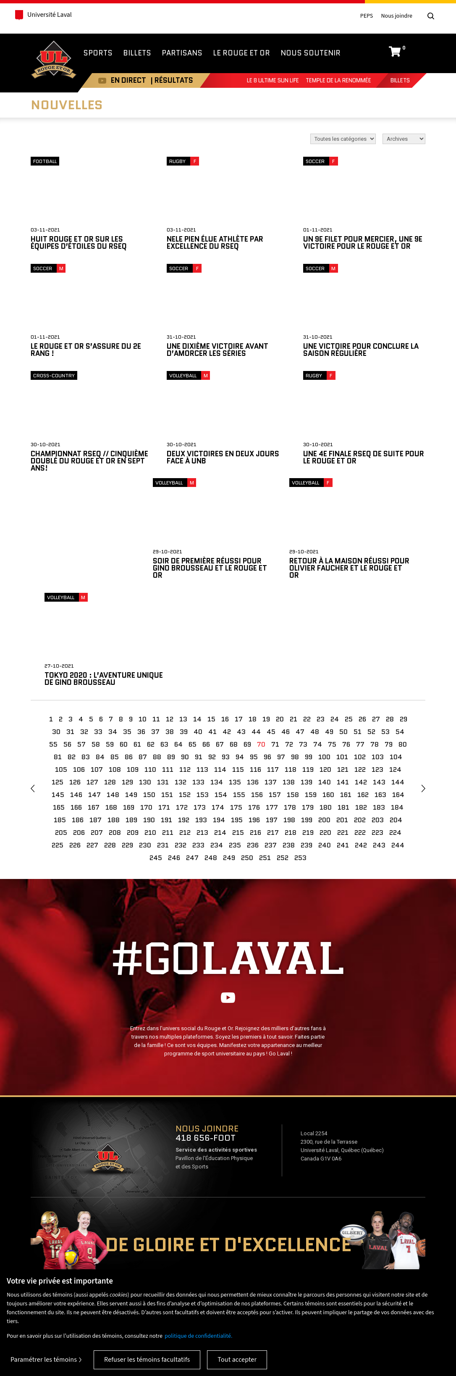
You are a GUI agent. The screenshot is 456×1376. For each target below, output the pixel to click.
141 (343, 682)
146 (76, 695)
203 (378, 720)
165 (59, 707)
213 (202, 732)
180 (326, 707)
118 (290, 669)
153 (203, 695)
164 (398, 695)
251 (265, 758)
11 (156, 619)
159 (311, 695)
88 (157, 657)
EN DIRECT (124, 80)
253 (300, 758)
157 (275, 695)
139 (306, 682)
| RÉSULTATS (167, 80)
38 (169, 632)
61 (137, 644)
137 (271, 682)
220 (325, 732)
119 (308, 669)
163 (380, 695)
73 (303, 644)
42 (227, 632)
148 (113, 695)
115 (238, 669)
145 (58, 695)
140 (324, 682)
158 (293, 695)
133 (198, 682)
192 (183, 720)
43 (241, 632)
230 (145, 745)
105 (61, 669)
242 (361, 745)
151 (167, 695)
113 (202, 669)
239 (306, 745)
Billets (400, 80)
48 (314, 632)
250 (247, 758)
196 (254, 720)
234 (216, 745)
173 (200, 707)
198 (289, 720)
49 (329, 632)
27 (376, 619)
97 (281, 657)
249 (229, 758)
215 (238, 732)
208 (115, 732)
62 (151, 644)
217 (273, 732)
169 (128, 707)
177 (272, 707)
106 (79, 669)
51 (358, 632)
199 (306, 720)
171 (164, 707)
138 (289, 682)
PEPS (366, 16)
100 (324, 657)
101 (342, 657)
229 (127, 745)
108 (115, 669)
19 (266, 619)
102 (360, 657)
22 (307, 619)
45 (271, 632)
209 (133, 732)
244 (397, 745)
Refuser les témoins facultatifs (147, 1359)
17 (239, 619)
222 (360, 732)
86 (129, 657)
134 (216, 682)
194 (219, 720)
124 (395, 669)
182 (361, 707)
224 (395, 732)
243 (379, 745)
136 (253, 682)
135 (235, 682)
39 (184, 632)
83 (85, 657)
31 (70, 632)
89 (171, 657)
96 (267, 657)
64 (178, 644)
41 (212, 632)
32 (84, 632)
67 (220, 644)
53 (385, 632)
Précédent (32, 688)
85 (114, 657)
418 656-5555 (425, 1263)
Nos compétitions (36, 1264)
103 (378, 657)
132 (180, 682)
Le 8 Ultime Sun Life (273, 80)
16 (225, 619)
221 (343, 732)
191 (166, 720)
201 (342, 720)
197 (272, 720)
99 (308, 657)
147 (94, 695)
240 (324, 745)
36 (141, 632)
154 (221, 695)
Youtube (98, 80)
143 (379, 682)
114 (220, 669)
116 (255, 669)
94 (240, 657)
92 (212, 657)
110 (150, 669)
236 (253, 745)
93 (226, 657)
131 (163, 682)
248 (210, 758)
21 (293, 619)
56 (67, 644)
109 (133, 669)
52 (371, 632)
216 (255, 732)
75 (332, 644)
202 (360, 720)
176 (254, 707)
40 (198, 632)
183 (379, 707)
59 (110, 644)
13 (183, 619)
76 (346, 644)
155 (239, 695)
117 (273, 669)
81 (58, 657)
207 (97, 732)
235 (235, 745)
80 (402, 644)
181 (343, 707)
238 (289, 745)
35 (127, 632)
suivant (423, 688)
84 (100, 657)
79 (389, 644)
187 (95, 720)
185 (60, 720)
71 (275, 644)
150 (149, 695)
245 (155, 758)
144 (397, 682)
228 (110, 745)
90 (185, 657)
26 (362, 619)
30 (56, 632)
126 (75, 682)
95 (254, 657)
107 (97, 669)
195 (237, 720)
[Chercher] (431, 16)
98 (295, 657)
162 (363, 695)
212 (185, 732)
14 (197, 619)
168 (111, 707)
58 (96, 644)
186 (78, 720)
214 (220, 732)
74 (317, 644)
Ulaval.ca (100, 1264)
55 (53, 644)
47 (300, 632)
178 (290, 707)
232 (180, 745)
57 (81, 644)
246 (174, 758)
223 (377, 732)
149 (131, 695)
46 (285, 632)
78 (374, 644)
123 (377, 669)
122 (360, 669)
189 (131, 720)
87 (143, 657)
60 (124, 644)
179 (308, 707)
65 (193, 644)
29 (403, 619)
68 (234, 644)
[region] (228, 1322)
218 (290, 732)
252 (282, 758)
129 (127, 682)
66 (206, 644)
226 (75, 745)
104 (396, 657)
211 (167, 732)
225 (57, 745)
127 (92, 682)
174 (218, 707)
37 (155, 632)
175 (236, 707)
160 (328, 695)
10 (143, 619)
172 (182, 707)
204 (396, 720)
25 (349, 619)
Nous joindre (396, 16)
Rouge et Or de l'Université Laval (54, 60)
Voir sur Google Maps (107, 1060)
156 (257, 695)
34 (112, 632)
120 (325, 669)
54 (400, 632)
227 (92, 745)
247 (192, 758)
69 (247, 644)
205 (61, 732)
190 (149, 720)
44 (256, 632)
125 (57, 682)
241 (343, 745)
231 (163, 745)
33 (98, 632)
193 (201, 720)
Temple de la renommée (338, 80)
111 (167, 669)
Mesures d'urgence (405, 1250)
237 (271, 745)
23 (321, 619)
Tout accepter (237, 1359)
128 (110, 682)
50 (343, 632)
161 (345, 695)
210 (150, 732)
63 (164, 644)
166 (76, 707)
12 (169, 619)
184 (397, 707)
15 (211, 619)
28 (390, 619)
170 (146, 707)
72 (289, 644)
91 (198, 657)
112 (185, 669)
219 (308, 732)
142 (361, 682)
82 (72, 657)
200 (324, 720)
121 (343, 669)
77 (360, 644)
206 (79, 732)
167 (94, 707)
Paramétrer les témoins (43, 1359)
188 (113, 720)
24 (334, 619)
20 (280, 619)
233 (198, 745)
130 (145, 682)
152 (185, 695)
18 (253, 619)
